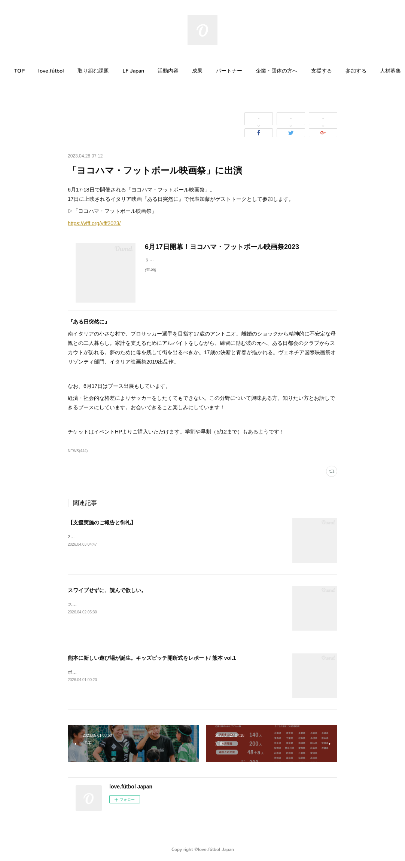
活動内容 (182, 70)
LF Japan (148, 70)
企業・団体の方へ (291, 70)
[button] (34, 71)
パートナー (244, 70)
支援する (336, 70)
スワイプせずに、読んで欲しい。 (107, 590)
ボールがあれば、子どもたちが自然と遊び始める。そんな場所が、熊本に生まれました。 (157, 672)
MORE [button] (368, 70)
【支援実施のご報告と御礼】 (102, 523)
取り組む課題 (108, 70)
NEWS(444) (78, 451)
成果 (212, 70)
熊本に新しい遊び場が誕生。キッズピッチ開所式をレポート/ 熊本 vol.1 (152, 658)
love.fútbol (66, 70)
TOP (34, 70)
